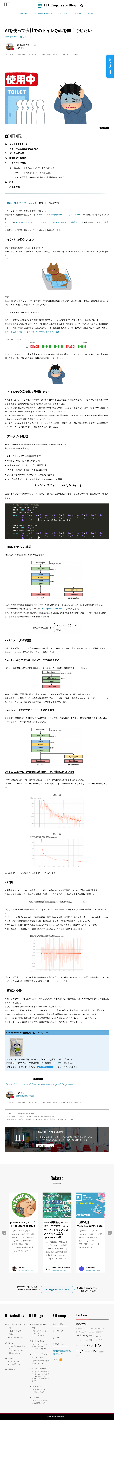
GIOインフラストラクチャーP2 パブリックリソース (59, 214)
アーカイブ (58, 1329)
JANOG (77, 13)
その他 (90, 13)
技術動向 (79, 1327)
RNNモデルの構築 (17, 158)
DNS (91, 1327)
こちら (54, 1063)
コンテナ (84, 1330)
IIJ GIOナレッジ (40, 1372)
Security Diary (40, 1343)
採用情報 (12, 1367)
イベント (63, 13)
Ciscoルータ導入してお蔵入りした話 (67, 222)
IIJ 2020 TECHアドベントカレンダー (22, 203)
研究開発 (99, 1330)
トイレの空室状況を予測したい (23, 149)
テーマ (56, 1336)
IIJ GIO (16, 1359)
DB (90, 1330)
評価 (11, 182)
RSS (57, 1358)
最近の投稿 (58, 1322)
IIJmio (16, 1346)
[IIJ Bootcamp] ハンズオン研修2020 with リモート (27, 1287)
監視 (96, 1338)
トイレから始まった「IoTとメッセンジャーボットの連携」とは (32, 332)
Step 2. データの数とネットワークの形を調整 (32, 173)
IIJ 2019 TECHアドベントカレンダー (32, 222)
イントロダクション (18, 144)
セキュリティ (85, 1334)
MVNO (86, 1327)
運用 (91, 1338)
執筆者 (56, 1342)
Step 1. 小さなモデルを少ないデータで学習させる (34, 168)
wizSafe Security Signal (40, 1328)
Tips (83, 1343)
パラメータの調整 (17, 163)
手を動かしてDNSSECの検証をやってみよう (87, 1287)
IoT (59, 1084)
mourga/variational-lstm (52, 609)
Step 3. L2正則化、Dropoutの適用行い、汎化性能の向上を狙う (39, 177)
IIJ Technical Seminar (43, 13)
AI (63, 1084)
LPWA (86, 1338)
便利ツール (10, 1084)
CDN (93, 1330)
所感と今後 (14, 187)
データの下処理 (16, 153)
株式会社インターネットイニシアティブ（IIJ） (16, 1329)
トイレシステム (47, 423)
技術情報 (24, 13)
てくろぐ (40, 1398)
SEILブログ (40, 1387)
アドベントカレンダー (23, 1084)
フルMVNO (88, 1350)
